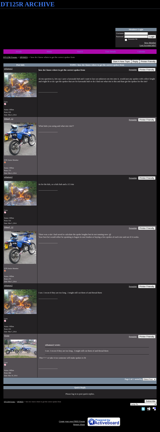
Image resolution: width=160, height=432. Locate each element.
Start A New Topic (121, 61)
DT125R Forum (10, 57)
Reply (135, 61)
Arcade (19, 51)
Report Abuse (79, 424)
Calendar (141, 51)
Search (80, 51)
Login (152, 36)
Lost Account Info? (148, 45)
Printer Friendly (148, 61)
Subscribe (150, 401)
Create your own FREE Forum (72, 421)
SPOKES (24, 57)
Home (49, 51)
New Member (150, 42)
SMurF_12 (8, 119)
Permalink (133, 70)
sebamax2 (8, 68)
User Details (110, 51)
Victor (6, 335)
